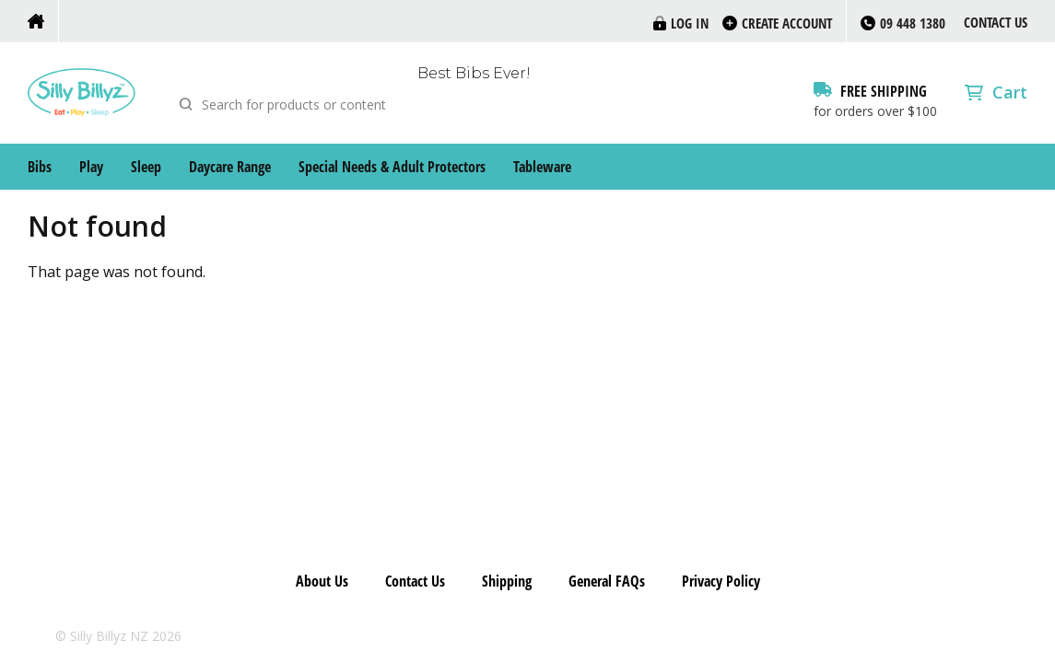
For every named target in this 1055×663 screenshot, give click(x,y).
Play (91, 167)
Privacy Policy (721, 581)
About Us (322, 581)
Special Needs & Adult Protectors (392, 167)
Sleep (146, 167)
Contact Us (995, 22)
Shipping (507, 581)
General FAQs (607, 581)
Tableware (542, 167)
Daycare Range (230, 167)
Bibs (40, 167)
